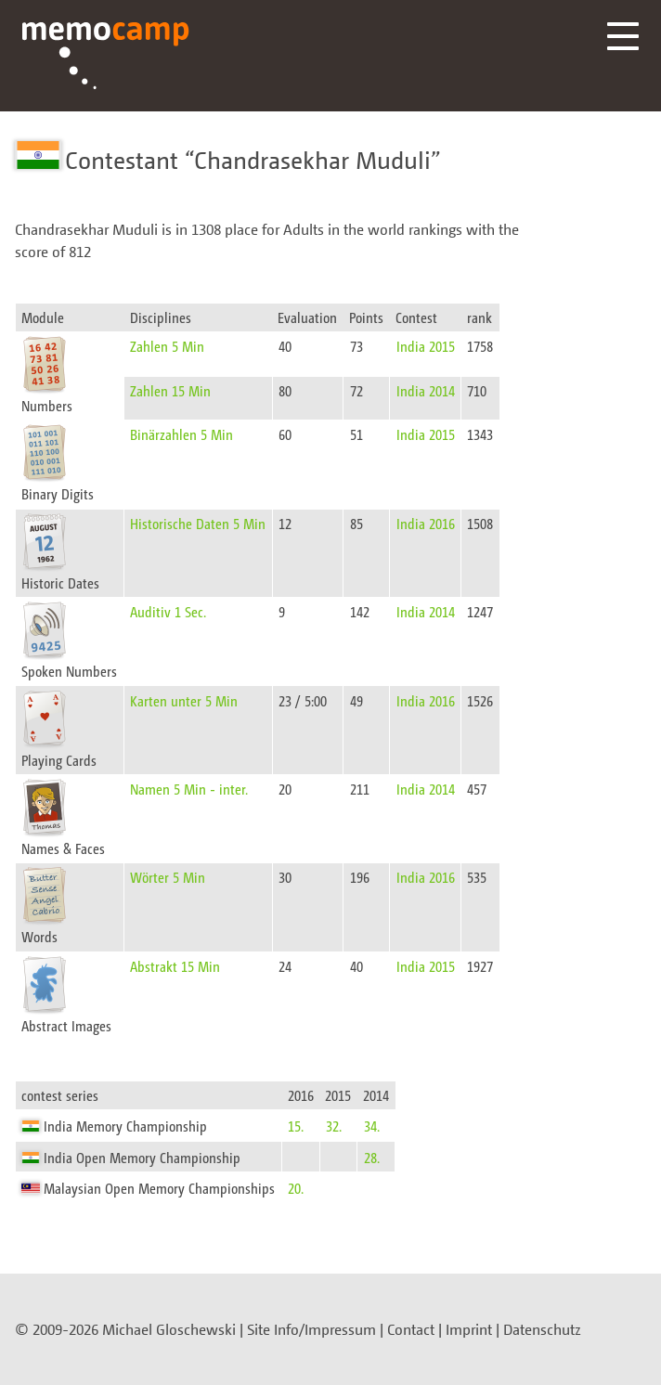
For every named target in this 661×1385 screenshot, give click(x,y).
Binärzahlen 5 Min (181, 434)
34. (372, 1125)
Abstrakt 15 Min (175, 966)
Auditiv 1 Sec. (168, 611)
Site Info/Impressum (311, 1329)
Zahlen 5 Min (167, 346)
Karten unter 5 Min (184, 700)
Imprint (469, 1329)
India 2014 (425, 390)
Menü (623, 36)
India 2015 (425, 346)
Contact (410, 1329)
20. (296, 1187)
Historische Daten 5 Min (198, 523)
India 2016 (425, 523)
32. (334, 1125)
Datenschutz (542, 1329)
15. (296, 1125)
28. (372, 1157)
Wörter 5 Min (167, 877)
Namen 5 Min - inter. (189, 788)
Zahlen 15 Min (170, 390)
